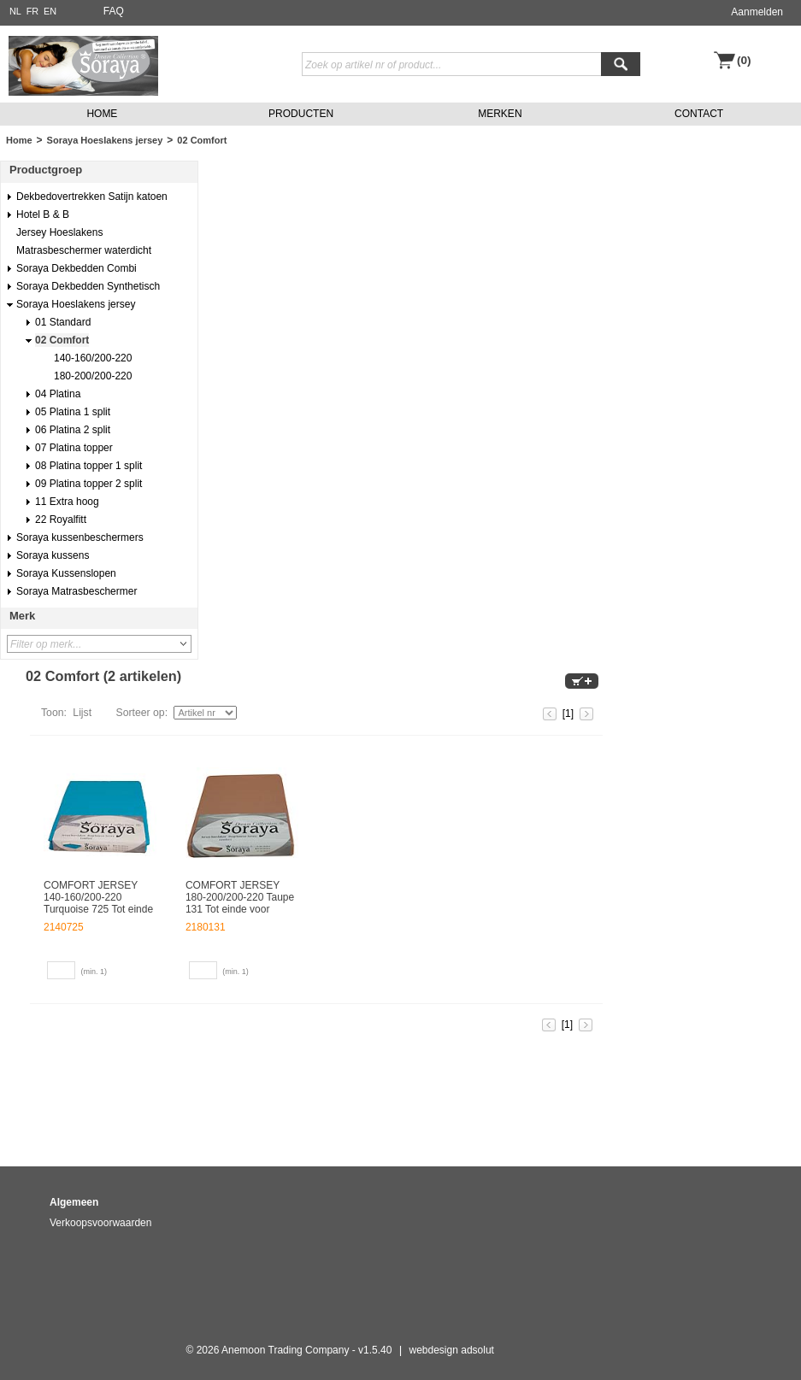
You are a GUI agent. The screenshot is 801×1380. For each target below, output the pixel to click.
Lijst (82, 713)
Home (19, 140)
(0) (744, 60)
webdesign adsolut (451, 1350)
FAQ (113, 11)
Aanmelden (757, 12)
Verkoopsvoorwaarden (100, 1223)
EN (50, 11)
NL (15, 11)
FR (33, 11)
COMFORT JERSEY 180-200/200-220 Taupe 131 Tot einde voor (240, 897)
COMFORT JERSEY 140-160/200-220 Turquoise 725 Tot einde (98, 897)
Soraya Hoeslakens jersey (105, 140)
